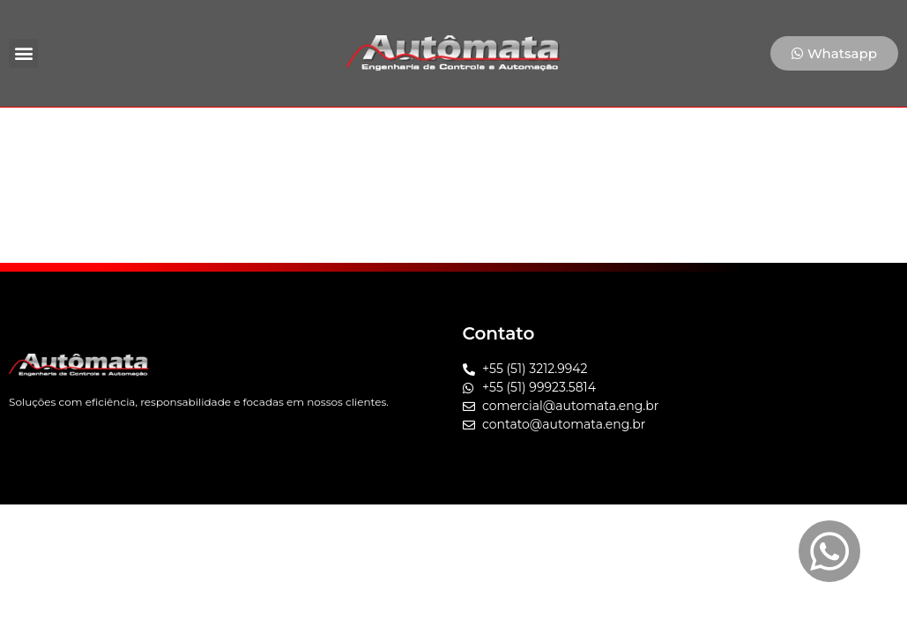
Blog (580, 136)
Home (242, 136)
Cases (510, 136)
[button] (23, 53)
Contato (658, 136)
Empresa (328, 136)
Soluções (424, 136)
